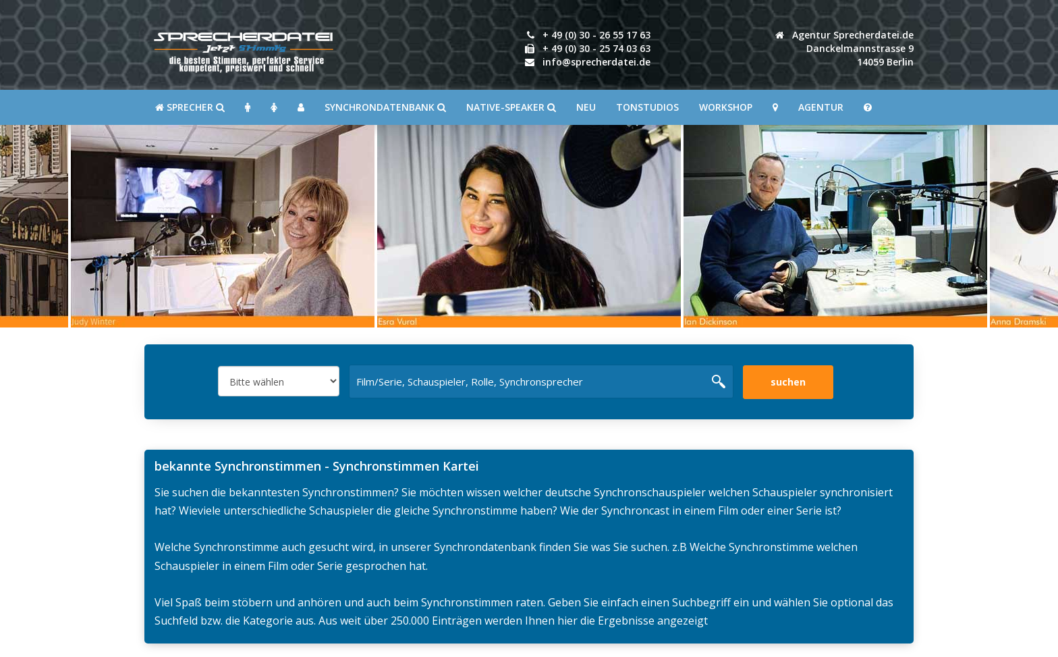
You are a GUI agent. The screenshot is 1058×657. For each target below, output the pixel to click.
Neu (586, 107)
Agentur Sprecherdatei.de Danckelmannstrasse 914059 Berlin (844, 48)
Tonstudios (647, 107)
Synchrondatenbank (385, 107)
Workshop (725, 107)
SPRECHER (190, 107)
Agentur (820, 107)
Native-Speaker (511, 107)
